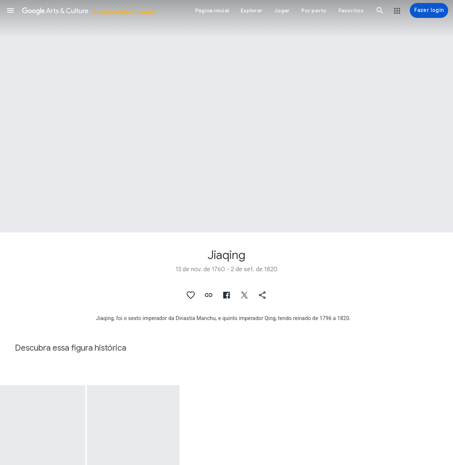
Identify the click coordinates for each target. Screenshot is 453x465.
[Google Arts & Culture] (88, 10)
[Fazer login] (429, 10)
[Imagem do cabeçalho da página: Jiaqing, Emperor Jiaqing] (226, 116)
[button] (10, 10)
